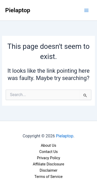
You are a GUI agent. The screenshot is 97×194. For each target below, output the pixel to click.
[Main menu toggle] (86, 10)
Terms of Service (48, 176)
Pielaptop (17, 10)
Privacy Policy (48, 158)
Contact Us (48, 151)
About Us (48, 145)
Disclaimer (48, 170)
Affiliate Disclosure (48, 164)
